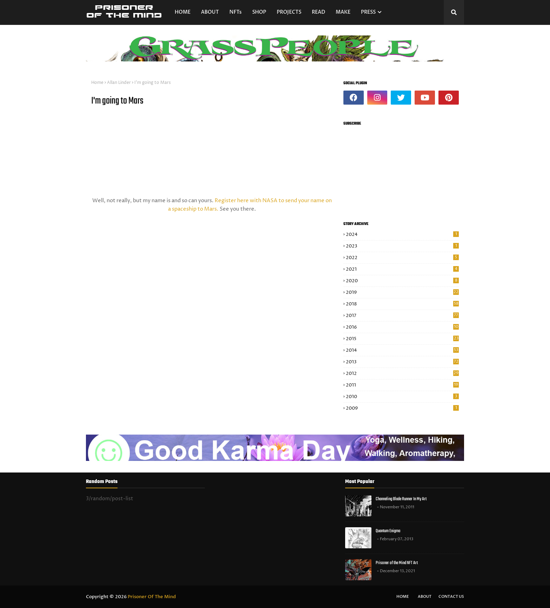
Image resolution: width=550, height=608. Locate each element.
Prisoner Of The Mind (152, 597)
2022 (402, 258)
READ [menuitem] (318, 12)
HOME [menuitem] (182, 12)
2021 (402, 269)
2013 (402, 362)
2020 (402, 281)
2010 (402, 397)
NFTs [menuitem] (235, 12)
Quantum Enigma (388, 531)
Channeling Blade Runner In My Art (401, 499)
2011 (402, 385)
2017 (402, 315)
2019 (402, 292)
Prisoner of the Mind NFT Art (397, 563)
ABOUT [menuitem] (210, 12)
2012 (402, 373)
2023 (402, 246)
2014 (402, 350)
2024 (402, 234)
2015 (402, 339)
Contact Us (451, 596)
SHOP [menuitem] (259, 12)
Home (97, 83)
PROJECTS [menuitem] (289, 12)
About (424, 596)
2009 (402, 408)
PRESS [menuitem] (368, 12)
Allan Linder (119, 83)
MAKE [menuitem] (343, 12)
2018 (402, 304)
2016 (402, 327)
